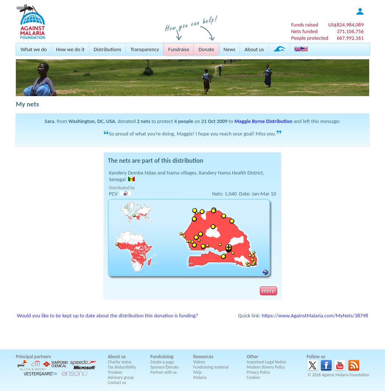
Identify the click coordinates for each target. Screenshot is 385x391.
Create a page (162, 361)
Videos (199, 361)
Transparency (144, 49)
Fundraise (178, 49)
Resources (203, 356)
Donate (206, 49)
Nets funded (304, 31)
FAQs (197, 372)
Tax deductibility (122, 367)
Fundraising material (211, 367)
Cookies (253, 377)
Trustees (115, 372)
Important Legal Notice (266, 361)
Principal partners (33, 356)
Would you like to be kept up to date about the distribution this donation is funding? (107, 315)
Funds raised (304, 24)
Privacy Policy (258, 372)
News (229, 49)
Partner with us (164, 372)
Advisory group (121, 377)
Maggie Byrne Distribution (263, 121)
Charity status (119, 361)
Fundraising (162, 356)
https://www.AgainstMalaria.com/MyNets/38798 (315, 315)
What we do (34, 49)
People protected (309, 38)
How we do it (70, 49)
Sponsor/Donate (165, 367)
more (268, 291)
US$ (346, 24)
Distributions (107, 49)
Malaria (199, 377)
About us (254, 49)
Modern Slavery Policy (266, 367)
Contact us (117, 382)
